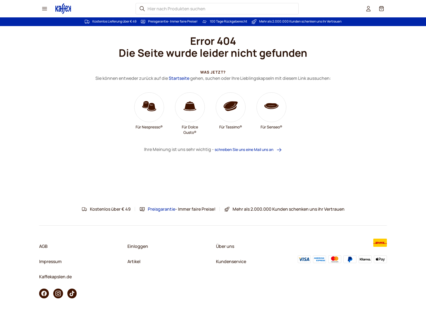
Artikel (133, 261)
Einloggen (137, 246)
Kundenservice (231, 261)
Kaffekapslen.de (55, 277)
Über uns (225, 246)
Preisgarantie (158, 21)
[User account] (368, 8)
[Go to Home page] (63, 8)
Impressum (50, 261)
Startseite (179, 78)
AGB (43, 246)
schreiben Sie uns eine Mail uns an (248, 150)
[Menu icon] (44, 8)
